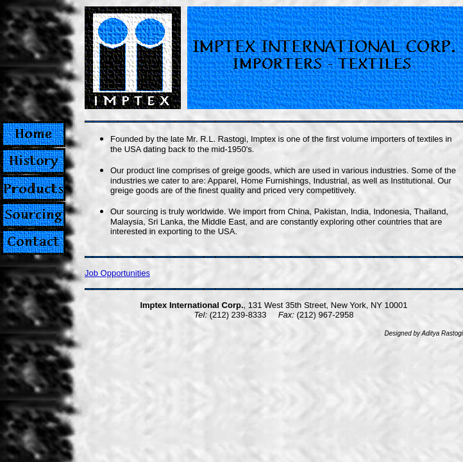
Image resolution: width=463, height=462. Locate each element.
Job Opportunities (117, 273)
